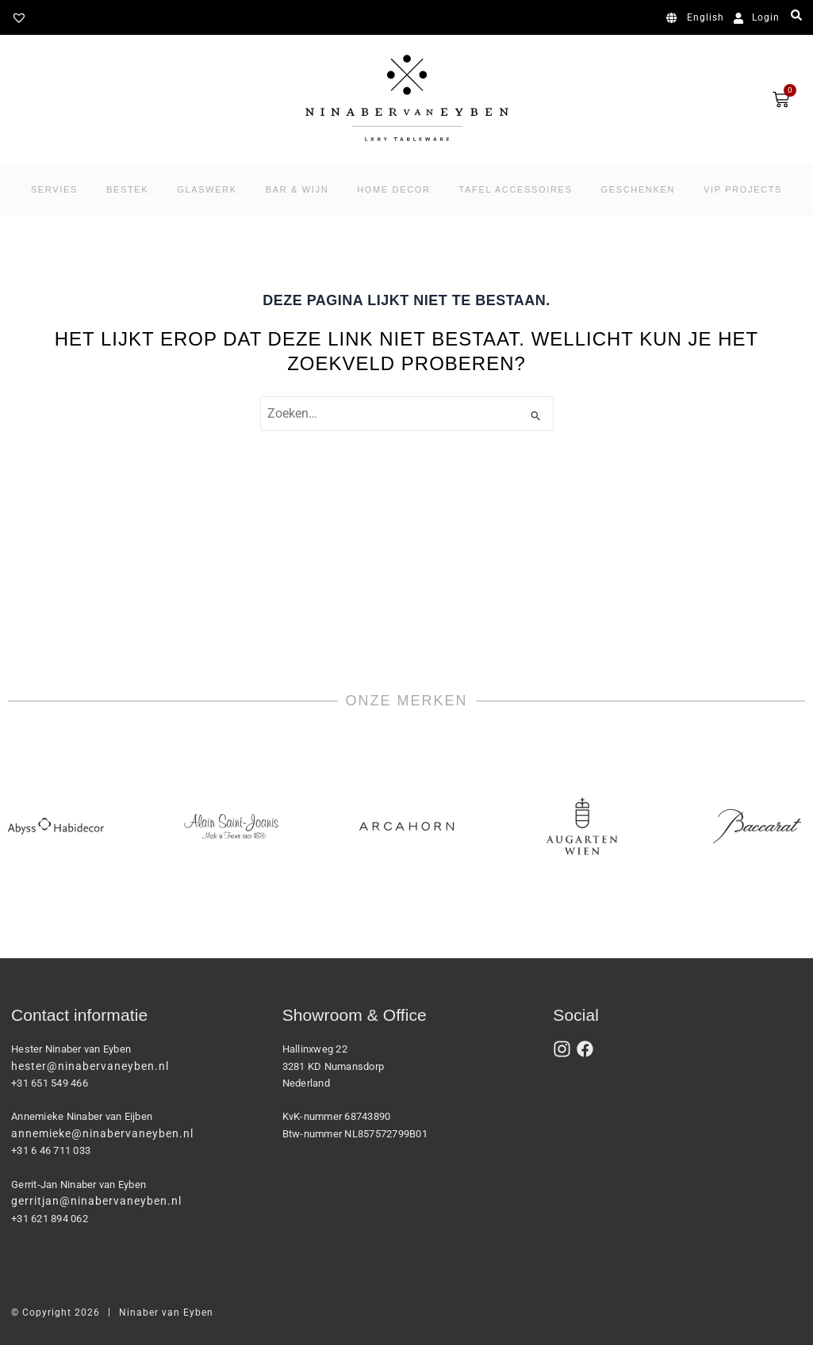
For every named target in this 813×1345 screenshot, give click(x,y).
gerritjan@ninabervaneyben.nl (96, 1200)
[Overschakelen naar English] (698, 18)
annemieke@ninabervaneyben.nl (102, 1133)
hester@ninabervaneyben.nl (90, 1066)
